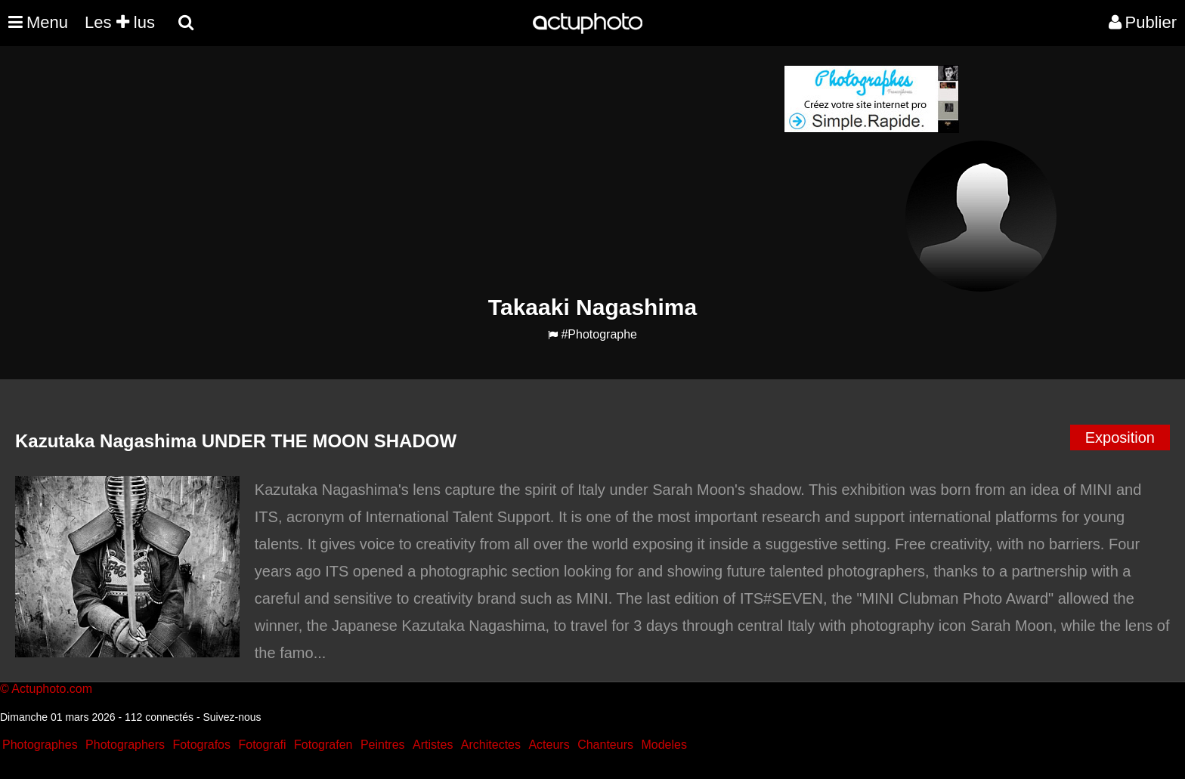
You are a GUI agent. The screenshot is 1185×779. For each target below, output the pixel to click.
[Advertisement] (501, 171)
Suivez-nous (232, 717)
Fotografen (323, 744)
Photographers (125, 744)
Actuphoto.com (51, 688)
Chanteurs (605, 744)
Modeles (663, 744)
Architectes (491, 744)
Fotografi (262, 744)
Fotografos (202, 744)
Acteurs (548, 744)
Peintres (382, 744)
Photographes (40, 744)
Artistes (433, 744)
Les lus (120, 22)
